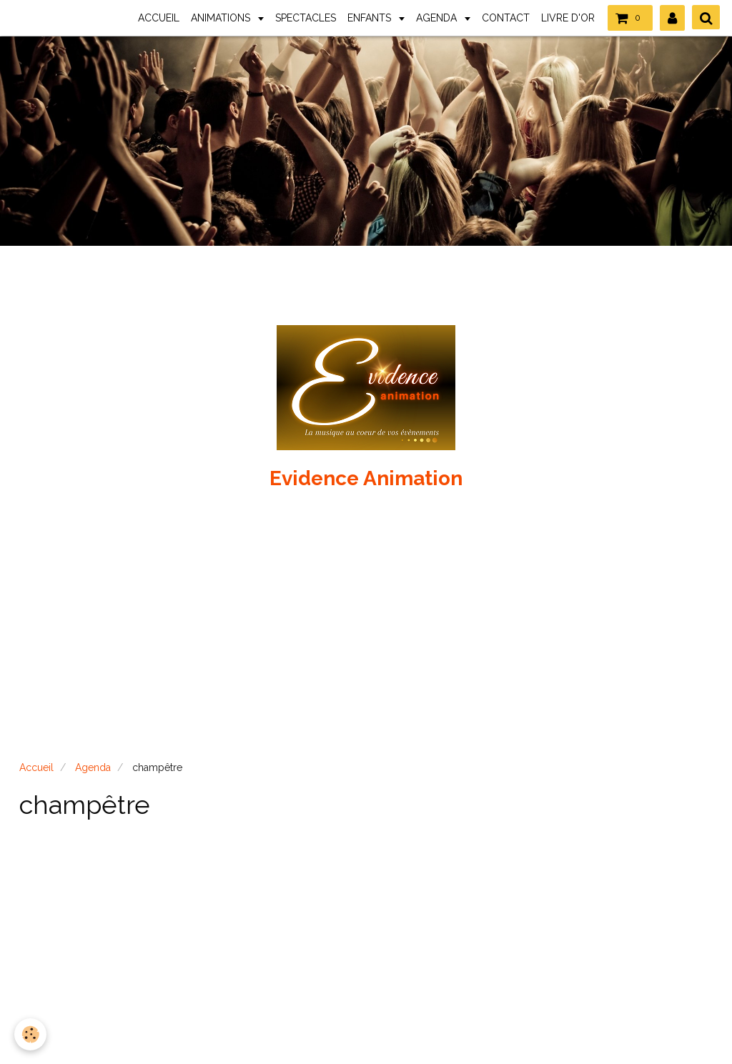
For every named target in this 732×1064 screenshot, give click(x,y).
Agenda (93, 767)
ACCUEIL (158, 18)
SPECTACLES (305, 18)
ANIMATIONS (222, 18)
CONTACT (506, 18)
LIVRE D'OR (568, 18)
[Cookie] (30, 1034)
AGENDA (438, 18)
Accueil (36, 767)
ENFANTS (370, 18)
